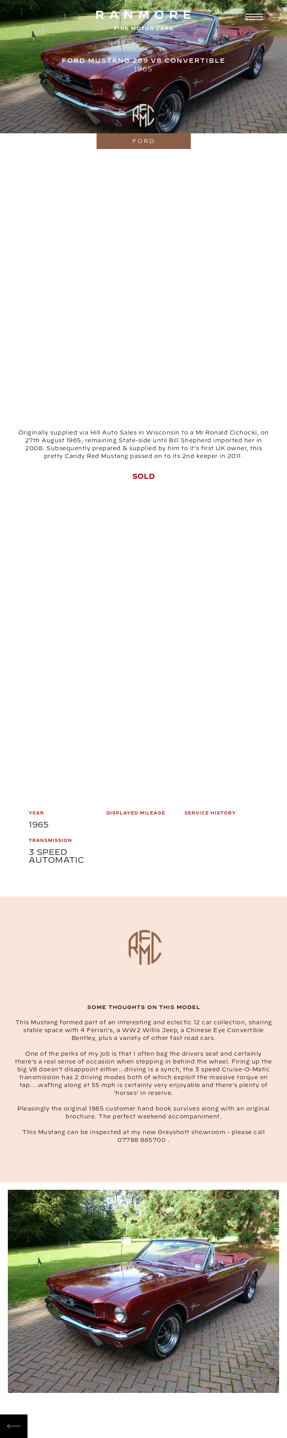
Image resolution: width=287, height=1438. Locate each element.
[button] (253, 16)
